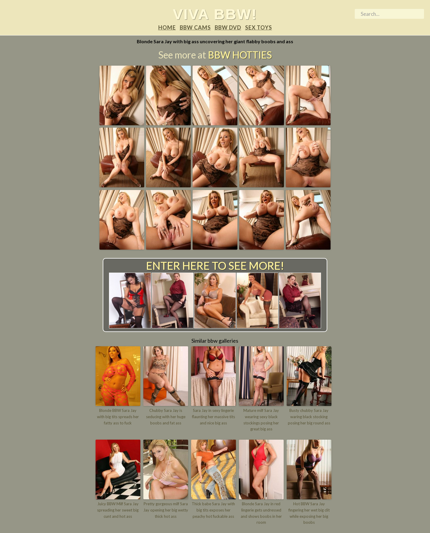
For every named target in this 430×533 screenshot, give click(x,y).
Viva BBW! (215, 14)
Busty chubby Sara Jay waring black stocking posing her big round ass (309, 416)
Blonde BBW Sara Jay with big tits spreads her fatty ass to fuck (118, 416)
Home (167, 27)
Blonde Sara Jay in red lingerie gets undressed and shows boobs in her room (261, 513)
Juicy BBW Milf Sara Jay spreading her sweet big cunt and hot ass (118, 510)
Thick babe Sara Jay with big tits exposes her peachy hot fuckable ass (213, 510)
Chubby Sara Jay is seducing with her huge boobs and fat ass (165, 416)
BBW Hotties (240, 55)
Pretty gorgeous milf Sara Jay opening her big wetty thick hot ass (165, 510)
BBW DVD (228, 27)
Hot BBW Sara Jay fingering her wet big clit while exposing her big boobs (309, 513)
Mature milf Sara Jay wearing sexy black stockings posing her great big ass (261, 419)
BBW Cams (195, 27)
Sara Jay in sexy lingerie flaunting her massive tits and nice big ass (213, 416)
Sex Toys (258, 27)
